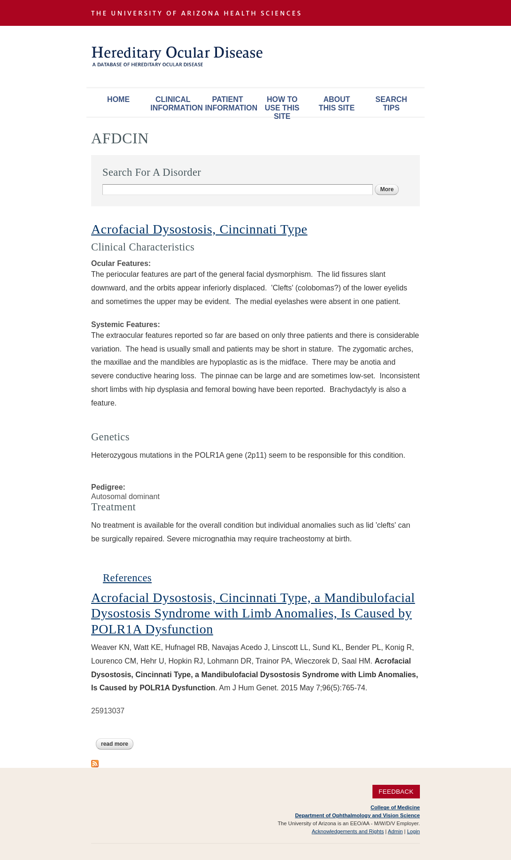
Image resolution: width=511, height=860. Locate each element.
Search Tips (391, 103)
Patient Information (230, 103)
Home (118, 99)
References (127, 578)
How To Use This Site (282, 106)
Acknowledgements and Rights (348, 831)
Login (413, 831)
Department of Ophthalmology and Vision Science (357, 815)
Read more (117, 744)
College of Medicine (395, 807)
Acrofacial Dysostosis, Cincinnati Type (199, 229)
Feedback (396, 791)
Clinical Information (175, 103)
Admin (395, 831)
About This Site (337, 103)
